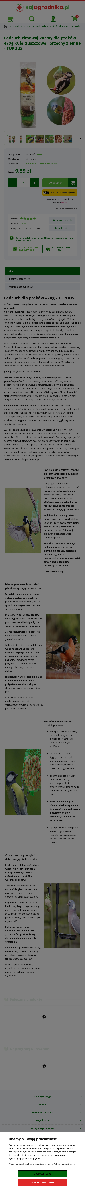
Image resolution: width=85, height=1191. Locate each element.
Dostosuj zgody (42, 1174)
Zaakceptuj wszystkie (42, 1182)
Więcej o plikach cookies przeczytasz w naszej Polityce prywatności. (42, 1164)
